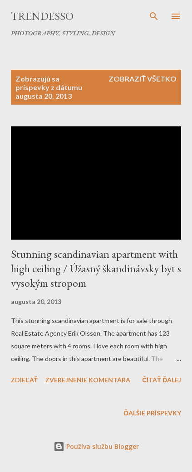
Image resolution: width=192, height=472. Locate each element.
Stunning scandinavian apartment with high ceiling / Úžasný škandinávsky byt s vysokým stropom (96, 268)
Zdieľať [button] (24, 380)
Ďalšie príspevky (152, 413)
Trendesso (42, 16)
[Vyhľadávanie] (153, 16)
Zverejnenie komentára (87, 380)
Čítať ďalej (161, 380)
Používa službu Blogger (96, 446)
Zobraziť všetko (142, 78)
